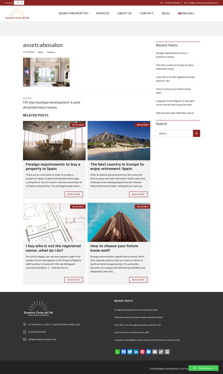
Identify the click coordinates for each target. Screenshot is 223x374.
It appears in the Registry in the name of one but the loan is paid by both (175, 102)
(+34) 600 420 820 (37, 332)
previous (52, 103)
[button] (19, 2)
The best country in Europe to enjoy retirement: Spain (117, 166)
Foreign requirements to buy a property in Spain (53, 166)
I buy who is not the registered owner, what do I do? (53, 248)
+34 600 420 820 (170, 3)
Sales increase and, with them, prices (175, 112)
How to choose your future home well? (173, 90)
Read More (73, 194)
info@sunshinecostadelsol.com (201, 3)
